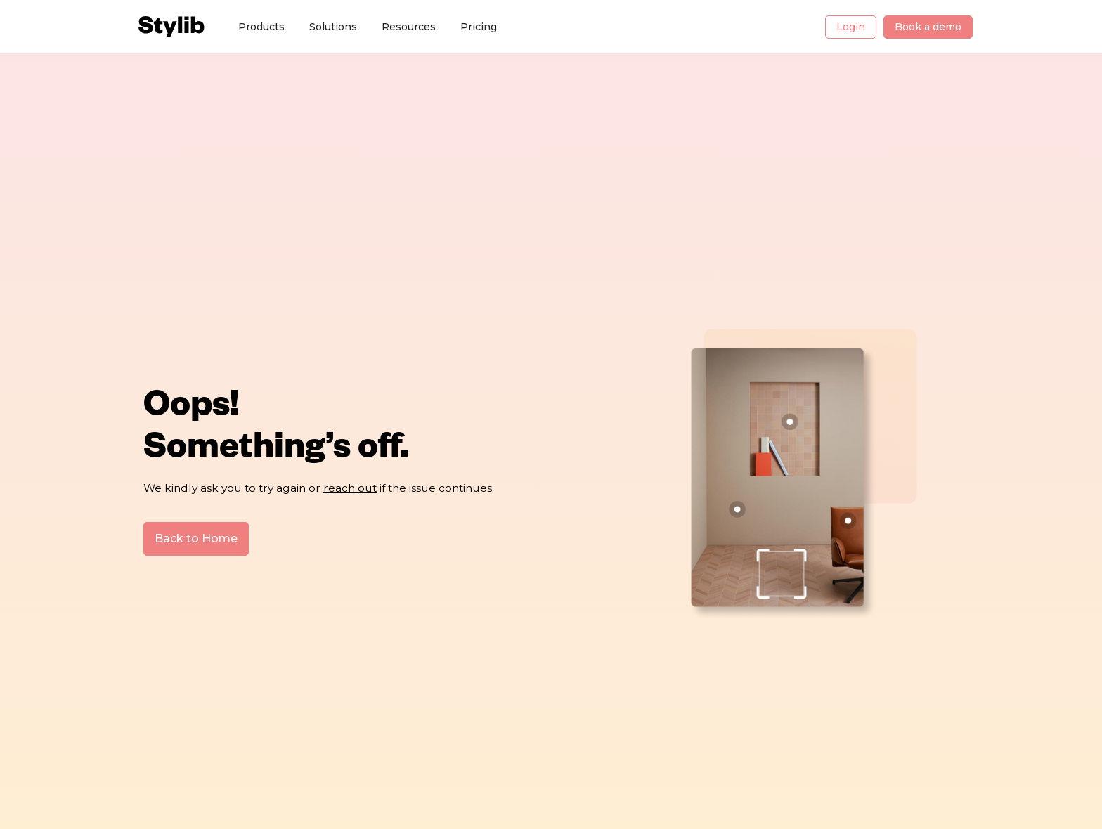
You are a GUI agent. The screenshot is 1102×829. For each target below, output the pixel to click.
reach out (350, 487)
